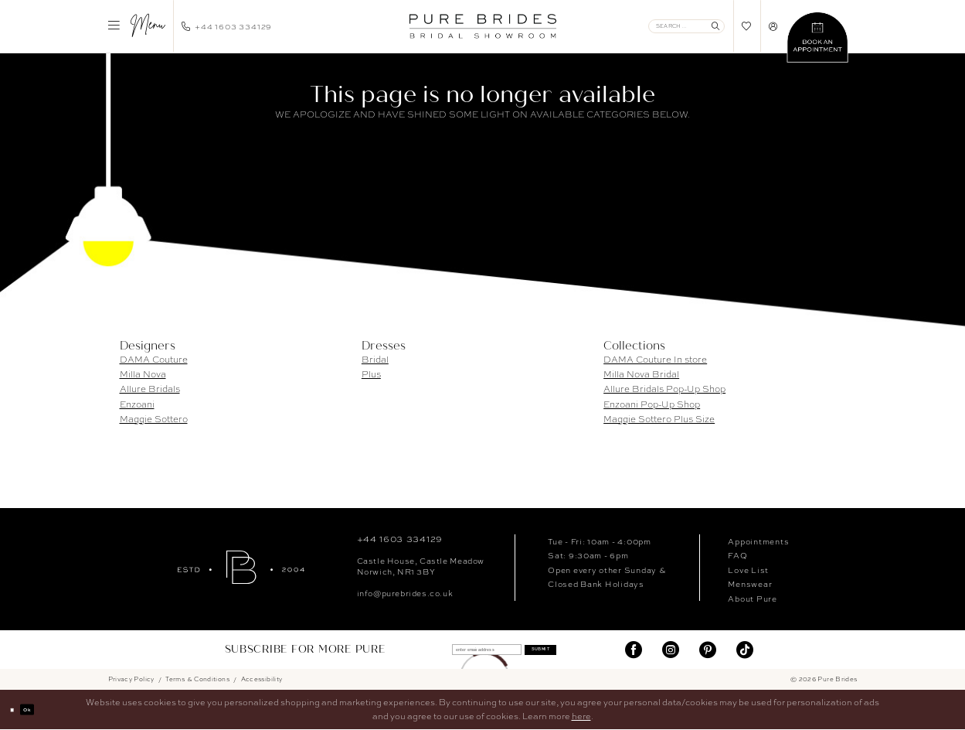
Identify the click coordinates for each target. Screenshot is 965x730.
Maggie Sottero (154, 419)
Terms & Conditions (197, 680)
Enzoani (137, 404)
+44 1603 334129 (400, 539)
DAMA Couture (154, 359)
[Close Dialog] (17, 711)
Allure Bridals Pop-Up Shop (664, 389)
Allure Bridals (150, 389)
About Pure (752, 598)
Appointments (758, 541)
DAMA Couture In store (655, 359)
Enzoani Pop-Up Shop (651, 404)
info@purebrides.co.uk (405, 593)
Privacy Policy (131, 680)
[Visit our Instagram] (670, 650)
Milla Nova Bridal (641, 374)
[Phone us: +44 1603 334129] (226, 26)
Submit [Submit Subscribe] (569, 650)
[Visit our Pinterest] (707, 650)
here (581, 716)
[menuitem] (136, 26)
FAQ (737, 555)
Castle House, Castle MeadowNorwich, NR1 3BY (420, 566)
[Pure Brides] (241, 567)
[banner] (482, 26)
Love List (748, 570)
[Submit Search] (715, 26)
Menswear (750, 583)
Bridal (375, 359)
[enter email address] (472, 650)
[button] (136, 26)
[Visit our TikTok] (744, 650)
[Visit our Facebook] (633, 650)
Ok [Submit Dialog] (41, 710)
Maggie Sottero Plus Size (659, 419)
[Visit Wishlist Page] (746, 26)
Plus (371, 374)
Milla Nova (143, 374)
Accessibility (262, 680)
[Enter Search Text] (686, 26)
